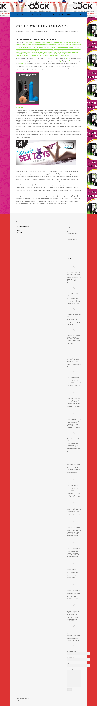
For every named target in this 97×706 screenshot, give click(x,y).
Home (18, 21)
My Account (60, 14)
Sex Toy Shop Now (20, 107)
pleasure (67, 58)
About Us (19, 230)
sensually (68, 60)
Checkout (53, 14)
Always (61, 61)
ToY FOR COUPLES (39, 14)
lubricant (21, 63)
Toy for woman (28, 14)
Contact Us (19, 232)
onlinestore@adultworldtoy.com (74, 228)
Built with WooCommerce (28, 700)
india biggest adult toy (25, 5)
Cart (48, 14)
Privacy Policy (19, 700)
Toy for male (18, 14)
